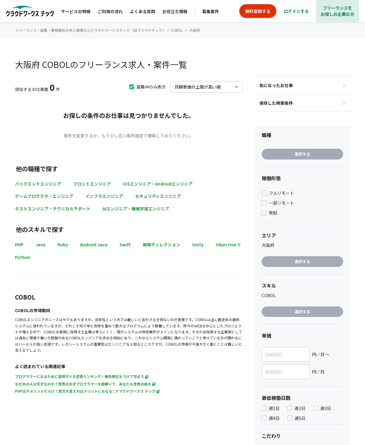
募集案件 (210, 11)
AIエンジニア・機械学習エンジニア (135, 209)
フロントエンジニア (92, 184)
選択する (302, 154)
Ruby (62, 244)
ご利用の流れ (110, 11)
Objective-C (228, 244)
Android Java (93, 244)
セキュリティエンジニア (158, 196)
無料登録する (257, 11)
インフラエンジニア (104, 196)
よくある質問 (142, 11)
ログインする (296, 11)
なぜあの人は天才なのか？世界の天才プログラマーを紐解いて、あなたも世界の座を (85, 383)
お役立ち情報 (174, 11)
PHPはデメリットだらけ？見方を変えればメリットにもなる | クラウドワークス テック (87, 391)
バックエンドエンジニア (38, 184)
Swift (125, 244)
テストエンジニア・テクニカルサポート (52, 209)
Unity (198, 244)
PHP (19, 244)
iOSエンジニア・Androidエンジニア (158, 184)
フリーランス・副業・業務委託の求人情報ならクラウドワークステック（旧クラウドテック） (90, 30)
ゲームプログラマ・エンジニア (44, 196)
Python (22, 257)
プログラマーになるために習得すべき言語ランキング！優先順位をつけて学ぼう (82, 376)
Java (40, 244)
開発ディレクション (161, 244)
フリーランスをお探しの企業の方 (337, 11)
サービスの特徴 (75, 11)
